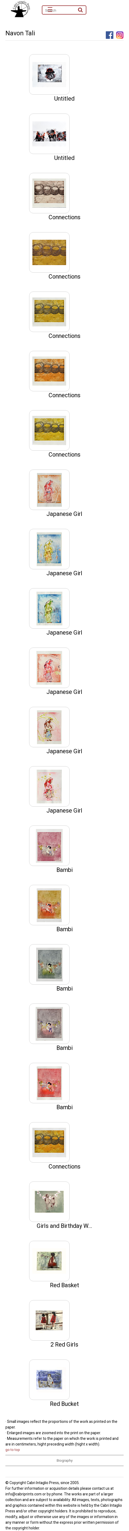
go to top (12, 1449)
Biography (65, 1460)
